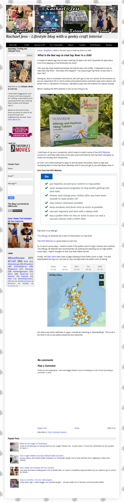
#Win (10, 279)
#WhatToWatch (25, 281)
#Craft (12, 261)
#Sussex (29, 269)
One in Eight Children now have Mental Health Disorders (42, 456)
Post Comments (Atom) (57, 432)
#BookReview (16, 258)
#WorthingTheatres (25, 279)
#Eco (10, 273)
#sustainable (12, 286)
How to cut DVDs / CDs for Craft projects (36, 480)
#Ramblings (13, 264)
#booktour (11, 283)
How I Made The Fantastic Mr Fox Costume (20, 220)
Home (39, 50)
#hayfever (48, 50)
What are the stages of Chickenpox (33, 443)
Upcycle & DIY (40, 45)
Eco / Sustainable (56, 45)
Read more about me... (19, 118)
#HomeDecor (20, 266)
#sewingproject (20, 271)
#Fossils (14, 281)
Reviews (109, 45)
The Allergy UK (43, 236)
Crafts (26, 45)
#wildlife (26, 283)
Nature (71, 45)
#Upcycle (24, 276)
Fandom (82, 45)
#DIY (26, 261)
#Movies (11, 276)
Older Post (111, 428)
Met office (51, 256)
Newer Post (42, 428)
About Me (13, 45)
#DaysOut (12, 269)
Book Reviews (95, 45)
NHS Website (47, 241)
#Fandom (28, 264)
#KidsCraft (24, 274)
